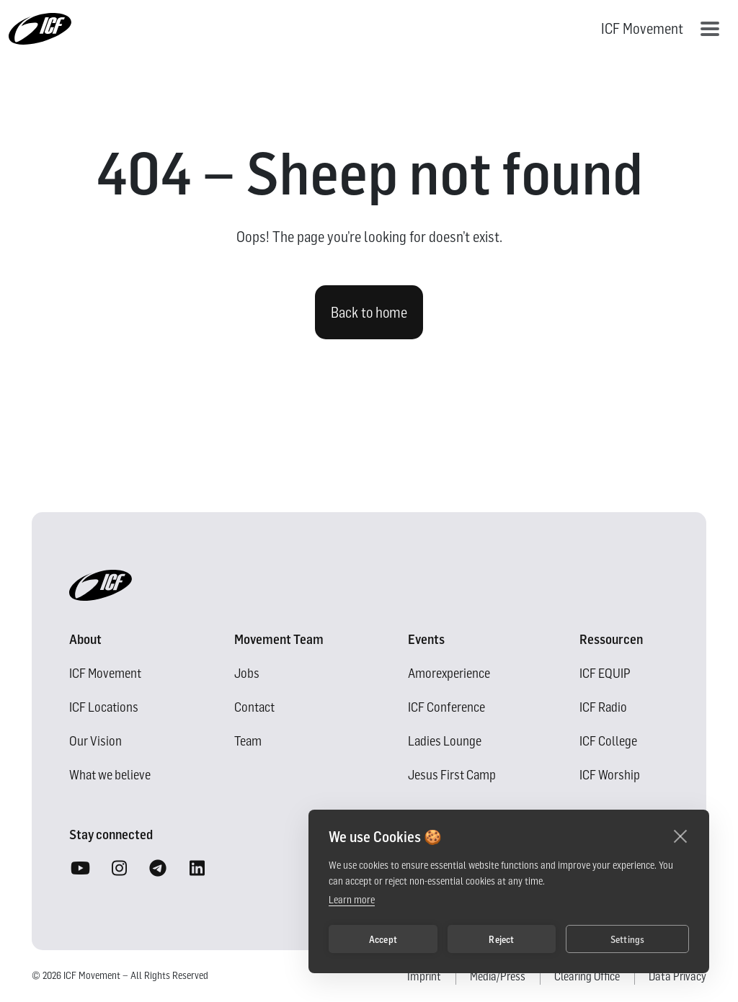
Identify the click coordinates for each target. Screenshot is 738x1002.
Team (248, 740)
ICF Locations (103, 707)
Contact (254, 707)
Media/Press (497, 976)
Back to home (369, 312)
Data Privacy (677, 976)
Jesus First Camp (452, 774)
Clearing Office (587, 976)
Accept (383, 939)
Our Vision (95, 740)
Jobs (246, 673)
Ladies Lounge (444, 740)
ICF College (608, 740)
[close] (681, 835)
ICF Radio (603, 707)
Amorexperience (449, 673)
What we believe (110, 774)
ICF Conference (446, 707)
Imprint (424, 976)
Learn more (352, 899)
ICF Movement (105, 673)
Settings (627, 939)
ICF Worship (609, 774)
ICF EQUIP (605, 673)
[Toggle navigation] (709, 28)
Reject (501, 939)
